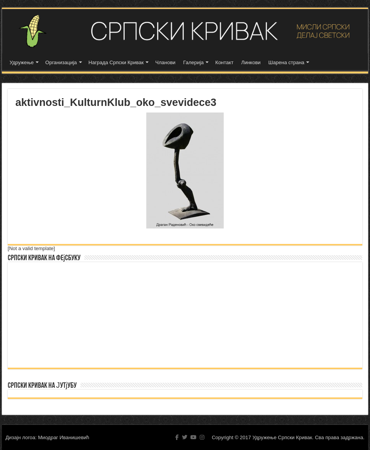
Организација (61, 62)
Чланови (165, 62)
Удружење (22, 62)
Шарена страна (286, 62)
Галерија (193, 62)
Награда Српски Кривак (116, 62)
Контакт (224, 62)
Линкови (250, 62)
